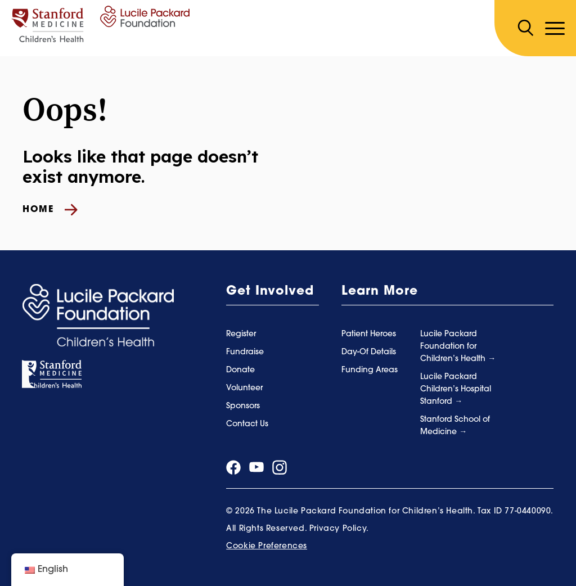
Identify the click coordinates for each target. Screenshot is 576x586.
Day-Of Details (368, 352)
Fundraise (245, 352)
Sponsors (243, 406)
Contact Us (247, 424)
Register (241, 334)
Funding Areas (369, 370)
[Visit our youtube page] (256, 467)
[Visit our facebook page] (233, 467)
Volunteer (244, 388)
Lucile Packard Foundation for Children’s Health (454, 346)
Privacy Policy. (339, 529)
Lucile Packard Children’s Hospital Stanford (455, 389)
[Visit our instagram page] (279, 467)
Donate (240, 370)
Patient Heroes (368, 334)
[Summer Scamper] (100, 24)
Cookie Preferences (266, 546)
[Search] (525, 28)
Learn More (379, 291)
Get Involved (270, 291)
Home (50, 210)
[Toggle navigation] (555, 28)
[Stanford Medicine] (52, 374)
